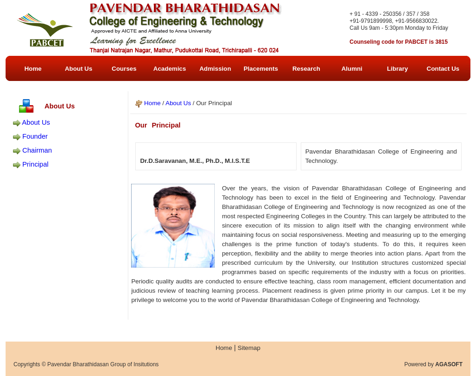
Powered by (433, 364)
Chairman (37, 150)
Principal (35, 164)
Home (152, 103)
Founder (35, 136)
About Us (36, 122)
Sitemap (249, 347)
